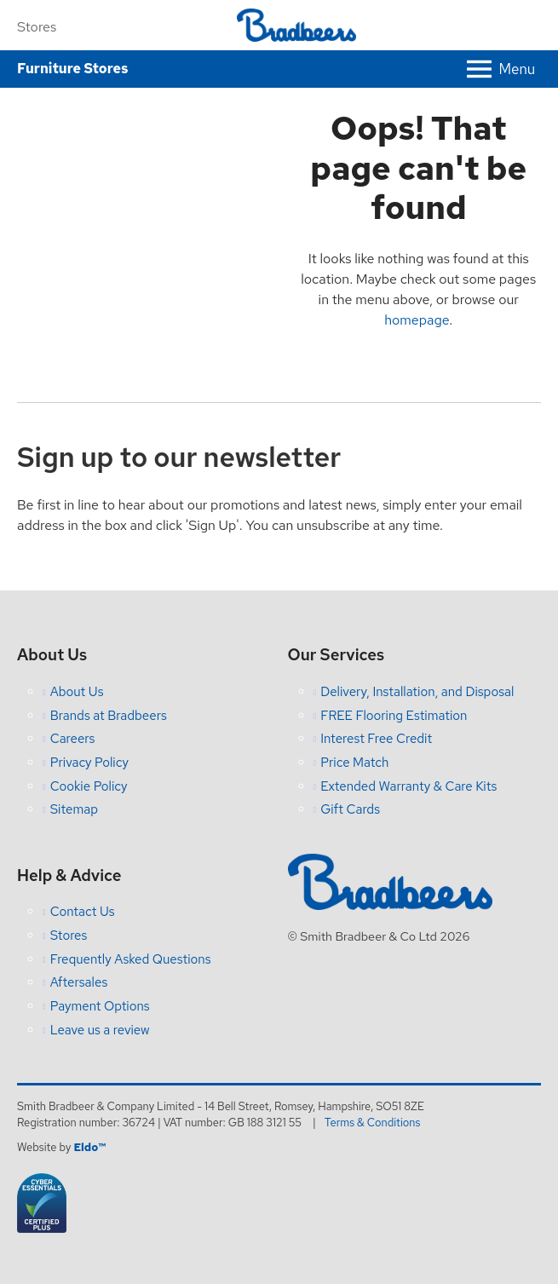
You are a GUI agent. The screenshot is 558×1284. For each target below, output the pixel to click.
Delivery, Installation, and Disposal (417, 691)
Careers (72, 738)
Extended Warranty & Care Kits (408, 786)
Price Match (354, 762)
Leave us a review (100, 1030)
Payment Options (100, 1006)
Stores (36, 27)
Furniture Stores (72, 69)
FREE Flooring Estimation (393, 715)
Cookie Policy (89, 786)
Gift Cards (350, 809)
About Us (77, 691)
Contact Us (82, 911)
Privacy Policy (89, 762)
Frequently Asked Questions (130, 959)
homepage (416, 320)
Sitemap (74, 809)
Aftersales (79, 982)
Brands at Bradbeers (108, 715)
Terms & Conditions (373, 1122)
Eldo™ (89, 1147)
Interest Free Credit (376, 738)
